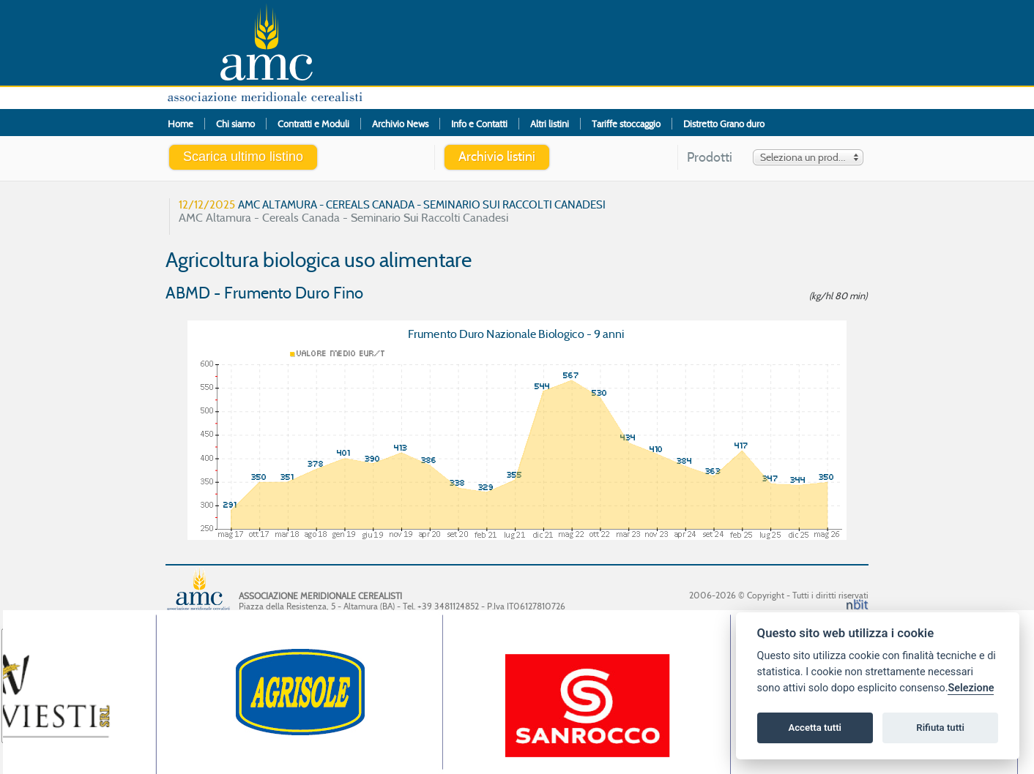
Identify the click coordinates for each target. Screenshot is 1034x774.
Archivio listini (496, 157)
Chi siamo (235, 123)
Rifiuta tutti (940, 727)
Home (180, 123)
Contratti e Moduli (313, 123)
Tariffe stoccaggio (626, 123)
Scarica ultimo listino (243, 156)
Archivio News (400, 123)
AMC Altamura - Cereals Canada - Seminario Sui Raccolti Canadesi (392, 211)
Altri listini (549, 123)
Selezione (971, 688)
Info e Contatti (479, 123)
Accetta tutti (814, 727)
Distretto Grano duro (724, 123)
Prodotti (709, 157)
